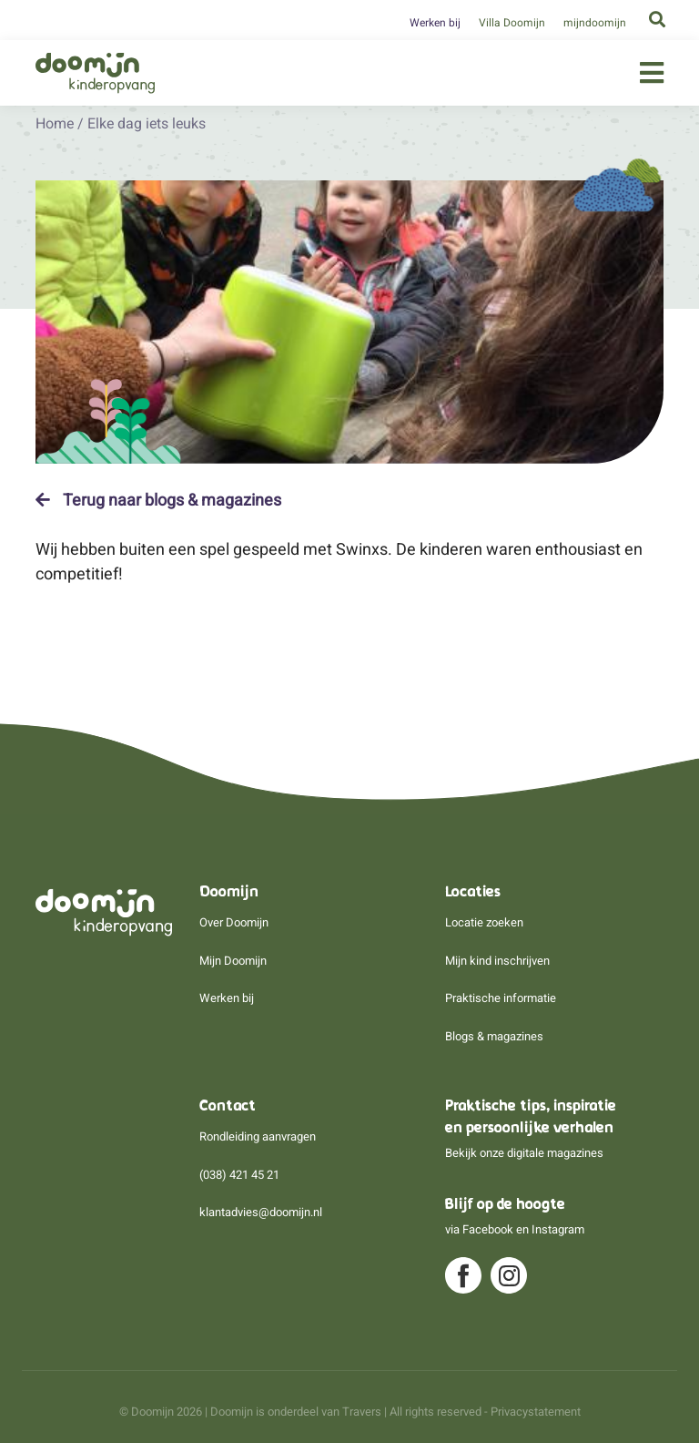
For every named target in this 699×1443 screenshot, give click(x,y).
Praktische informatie (500, 998)
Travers (361, 1411)
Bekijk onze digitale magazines (524, 1153)
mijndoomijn (594, 22)
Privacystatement (536, 1411)
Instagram (558, 1229)
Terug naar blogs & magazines (158, 500)
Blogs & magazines (494, 1036)
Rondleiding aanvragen (257, 1136)
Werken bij (435, 22)
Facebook (487, 1229)
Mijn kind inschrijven (497, 960)
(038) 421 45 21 (239, 1175)
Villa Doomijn (512, 22)
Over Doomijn (233, 922)
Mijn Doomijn (233, 960)
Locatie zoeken (484, 922)
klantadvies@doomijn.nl (260, 1212)
